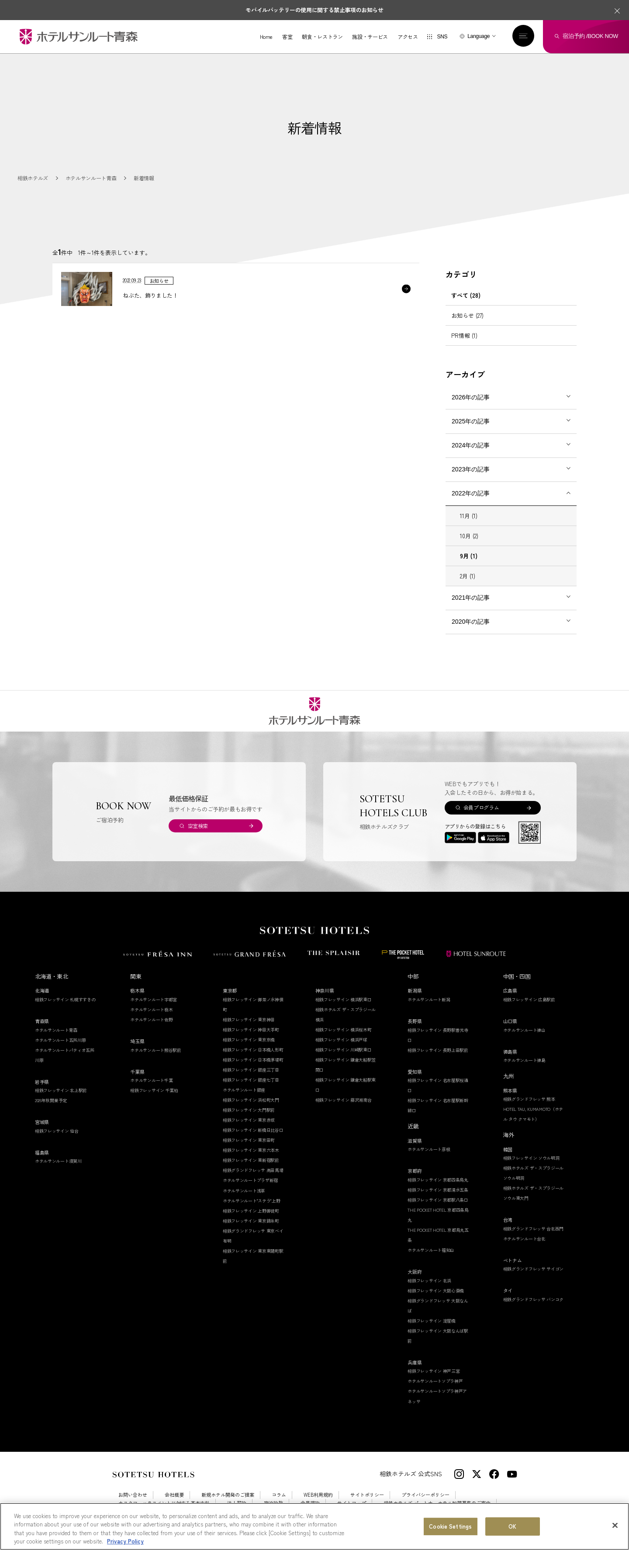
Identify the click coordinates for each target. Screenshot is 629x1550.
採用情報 (128, 1511)
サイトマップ (351, 1503)
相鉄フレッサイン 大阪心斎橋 (436, 1290)
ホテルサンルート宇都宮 (153, 999)
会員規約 (310, 1503)
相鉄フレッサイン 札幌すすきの (65, 999)
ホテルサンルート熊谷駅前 (155, 1050)
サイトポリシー (367, 1494)
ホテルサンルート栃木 (151, 1009)
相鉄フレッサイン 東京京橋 (249, 1039)
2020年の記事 (471, 621)
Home (266, 36)
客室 (287, 36)
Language (478, 36)
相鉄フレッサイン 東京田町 (249, 1140)
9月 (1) (468, 556)
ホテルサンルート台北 (524, 1238)
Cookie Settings (171, 1511)
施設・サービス (369, 36)
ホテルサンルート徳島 (524, 1060)
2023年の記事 (471, 469)
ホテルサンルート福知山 (431, 1250)
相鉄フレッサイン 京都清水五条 (438, 1189)
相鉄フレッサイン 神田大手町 (251, 1029)
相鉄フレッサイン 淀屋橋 (431, 1320)
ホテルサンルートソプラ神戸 (435, 1381)
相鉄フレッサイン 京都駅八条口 (438, 1199)
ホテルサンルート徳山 (524, 1030)
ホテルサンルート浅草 (244, 1190)
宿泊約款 (273, 1503)
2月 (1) (467, 576)
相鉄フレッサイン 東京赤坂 (249, 1120)
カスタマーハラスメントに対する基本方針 (164, 1503)
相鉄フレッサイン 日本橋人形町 (253, 1049)
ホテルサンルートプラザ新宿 (250, 1180)
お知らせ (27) (467, 315)
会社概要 (174, 1494)
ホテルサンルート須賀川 (58, 1161)
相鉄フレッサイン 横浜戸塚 (341, 1039)
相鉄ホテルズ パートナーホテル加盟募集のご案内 (437, 1503)
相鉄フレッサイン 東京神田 (249, 1019)
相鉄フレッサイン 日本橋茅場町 (253, 1059)
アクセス (407, 36)
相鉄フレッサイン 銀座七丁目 (251, 1079)
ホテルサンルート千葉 (151, 1080)
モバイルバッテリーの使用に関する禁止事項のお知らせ (314, 10)
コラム (279, 1494)
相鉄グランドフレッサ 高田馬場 (253, 1170)
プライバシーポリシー (425, 1494)
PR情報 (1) (464, 335)
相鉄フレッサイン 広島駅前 (529, 999)
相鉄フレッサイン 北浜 (429, 1280)
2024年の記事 (471, 445)
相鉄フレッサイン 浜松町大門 (251, 1099)
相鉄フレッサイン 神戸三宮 (434, 1371)
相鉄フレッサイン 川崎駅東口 (343, 1049)
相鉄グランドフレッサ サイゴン (533, 1268)
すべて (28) (465, 295)
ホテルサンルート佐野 (151, 1019)
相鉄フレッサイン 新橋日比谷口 (253, 1130)
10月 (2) (469, 536)
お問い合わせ (132, 1494)
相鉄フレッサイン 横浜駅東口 (343, 999)
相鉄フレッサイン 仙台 (57, 1130)
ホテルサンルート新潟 (429, 999)
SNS (442, 37)
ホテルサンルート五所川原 (60, 1040)
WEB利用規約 (318, 1494)
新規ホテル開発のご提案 (227, 1494)
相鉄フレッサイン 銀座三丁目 (251, 1069)
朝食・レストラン (322, 36)
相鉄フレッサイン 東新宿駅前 (251, 1160)
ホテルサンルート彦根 (429, 1149)
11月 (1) (468, 516)
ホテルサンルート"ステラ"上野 (251, 1200)
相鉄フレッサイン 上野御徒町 (251, 1210)
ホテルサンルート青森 (56, 1030)
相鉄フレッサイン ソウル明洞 (531, 1158)
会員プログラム (481, 807)
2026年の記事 (471, 397)
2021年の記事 (471, 597)
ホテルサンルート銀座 (244, 1089)
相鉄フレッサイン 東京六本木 (251, 1150)
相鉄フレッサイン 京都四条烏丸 (438, 1179)
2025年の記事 (471, 421)
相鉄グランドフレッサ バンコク (533, 1299)
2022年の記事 (471, 493)
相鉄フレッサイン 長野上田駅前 (438, 1050)
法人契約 (236, 1503)
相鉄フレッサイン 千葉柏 (154, 1090)
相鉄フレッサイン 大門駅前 (249, 1110)
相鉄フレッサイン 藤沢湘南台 (343, 1099)
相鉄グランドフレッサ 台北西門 (533, 1228)
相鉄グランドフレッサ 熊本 (529, 1099)
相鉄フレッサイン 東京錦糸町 (251, 1220)
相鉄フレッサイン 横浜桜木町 (343, 1029)
